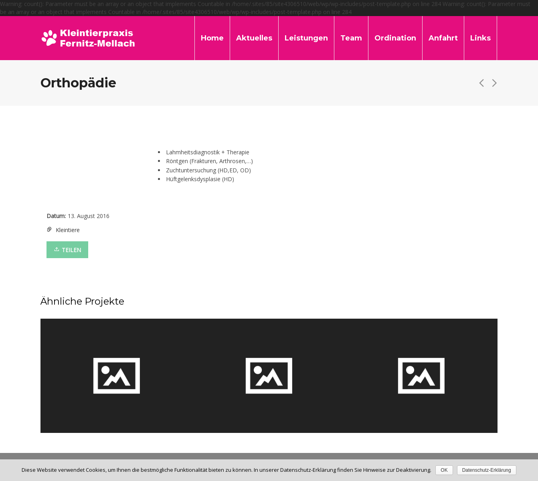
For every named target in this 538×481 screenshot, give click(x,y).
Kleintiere (68, 230)
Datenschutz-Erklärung (486, 470)
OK (444, 470)
